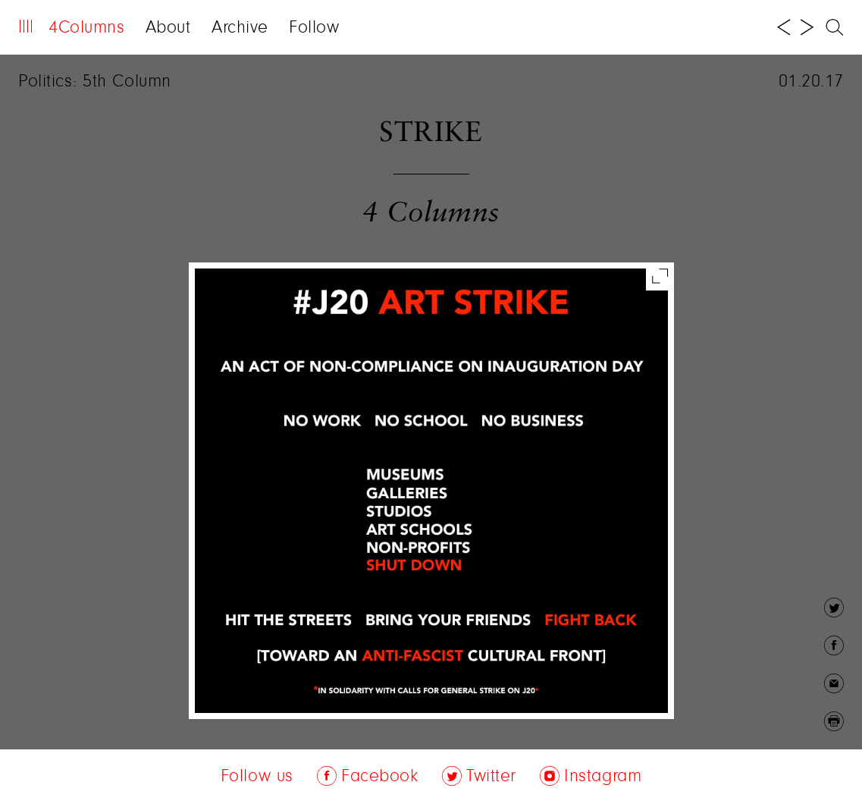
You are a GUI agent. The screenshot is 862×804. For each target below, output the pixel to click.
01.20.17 (811, 82)
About (168, 28)
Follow (314, 28)
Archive (240, 28)
